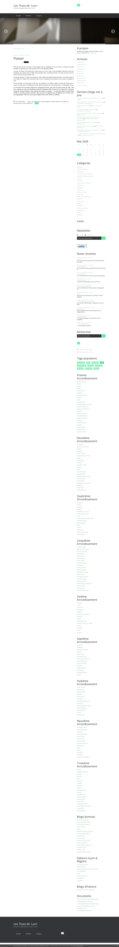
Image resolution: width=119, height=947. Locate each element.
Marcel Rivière (81, 267)
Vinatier (79, 774)
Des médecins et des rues (84, 910)
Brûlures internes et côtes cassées (87, 122)
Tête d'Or (80, 616)
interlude (79, 190)
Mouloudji (80, 752)
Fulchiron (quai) (81, 558)
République (80, 444)
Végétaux (80, 215)
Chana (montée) (81, 563)
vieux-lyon (99, 365)
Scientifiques (80, 210)
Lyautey (79, 625)
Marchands (80, 194)
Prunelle (79, 420)
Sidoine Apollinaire (82, 729)
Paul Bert (79, 785)
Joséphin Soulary (82, 520)
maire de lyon (82, 365)
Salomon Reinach (82, 672)
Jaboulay (79, 645)
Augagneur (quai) (82, 803)
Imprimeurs (80, 185)
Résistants (80, 206)
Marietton (80, 732)
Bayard (79, 467)
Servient (79, 792)
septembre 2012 (81, 64)
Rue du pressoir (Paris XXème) (86, 889)
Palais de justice (81, 570)
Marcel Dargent (81, 708)
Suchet (79, 458)
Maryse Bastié (81, 710)
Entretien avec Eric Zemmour (85, 126)
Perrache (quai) (81, 471)
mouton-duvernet (27, 103)
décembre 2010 (81, 78)
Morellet (79, 603)
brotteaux (95, 362)
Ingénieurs (80, 187)
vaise (88, 362)
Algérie (79, 388)
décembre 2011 (81, 69)
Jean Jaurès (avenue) (83, 659)
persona (15, 103)
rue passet (34, 101)
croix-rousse (81, 362)
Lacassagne (80, 808)
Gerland (79, 652)
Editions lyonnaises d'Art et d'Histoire (88, 869)
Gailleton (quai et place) (84, 483)
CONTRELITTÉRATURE (83, 111)
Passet (18, 58)
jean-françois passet (44, 101)
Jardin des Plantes (82, 418)
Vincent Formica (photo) (84, 852)
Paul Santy (80, 703)
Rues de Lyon (81, 838)
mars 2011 (80, 71)
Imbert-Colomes (81, 381)
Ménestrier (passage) (83, 409)
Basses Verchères (82, 551)
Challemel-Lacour (82, 656)
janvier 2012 (80, 67)
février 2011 (80, 73)
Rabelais (79, 783)
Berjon (79, 750)
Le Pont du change (82, 864)
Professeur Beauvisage (84, 705)
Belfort (79, 527)
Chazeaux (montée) (82, 572)
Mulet (78, 400)
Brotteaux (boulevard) (83, 614)
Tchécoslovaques (82, 316)
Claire (78, 748)
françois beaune (55, 101)
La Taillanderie (81, 871)
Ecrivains (79, 178)
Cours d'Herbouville (83, 514)
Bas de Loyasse (81, 567)
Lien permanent (19, 101)
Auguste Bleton (81, 523)
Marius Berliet (81, 692)
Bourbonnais (81, 736)
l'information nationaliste (84, 103)
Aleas (78, 873)
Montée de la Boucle (83, 511)
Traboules (80, 880)
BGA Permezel (81, 866)
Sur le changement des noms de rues (88, 903)
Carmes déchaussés (83, 590)
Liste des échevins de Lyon (84, 901)
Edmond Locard (81, 581)
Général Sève (81, 390)
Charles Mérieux (82, 668)
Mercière (79, 451)
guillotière (88, 368)
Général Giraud (81, 432)
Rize (78, 778)
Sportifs (79, 212)
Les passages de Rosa (83, 833)
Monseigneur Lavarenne (84, 583)
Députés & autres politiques (85, 176)
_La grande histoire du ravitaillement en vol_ (90, 98)
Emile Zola (80, 485)
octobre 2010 (81, 83)
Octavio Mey (80, 554)
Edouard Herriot (81, 274)
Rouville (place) (81, 402)
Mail (78, 525)
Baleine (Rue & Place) (83, 549)
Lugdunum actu (81, 847)
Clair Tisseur (80, 654)
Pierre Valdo (80, 560)
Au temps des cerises (87, 135)
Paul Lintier (80, 487)
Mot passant (80, 878)
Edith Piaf (80, 754)
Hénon (79, 259)
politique (90, 365)
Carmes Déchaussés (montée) (85, 301)
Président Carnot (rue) (83, 455)
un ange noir (64, 101)
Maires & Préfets (82, 192)
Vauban (79, 612)
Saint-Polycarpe (81, 422)
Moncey (79, 776)
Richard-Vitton (81, 799)
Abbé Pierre (80, 745)
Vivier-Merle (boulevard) (84, 806)
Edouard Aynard (81, 790)
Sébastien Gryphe (82, 661)
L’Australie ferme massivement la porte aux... (90, 102)
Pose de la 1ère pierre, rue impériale (87, 899)
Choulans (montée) (82, 576)
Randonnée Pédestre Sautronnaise (87, 119)
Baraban (79, 781)
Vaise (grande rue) (82, 743)
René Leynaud (81, 429)
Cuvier (79, 605)
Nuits (78, 516)
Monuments (80, 201)
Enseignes (80, 180)
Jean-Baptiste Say (82, 415)
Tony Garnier (81, 689)
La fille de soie (81, 836)
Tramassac (80, 565)
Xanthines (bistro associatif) (85, 831)
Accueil (18, 16)
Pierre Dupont (81, 427)
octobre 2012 (81, 62)
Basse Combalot (81, 663)
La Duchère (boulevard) (84, 286)
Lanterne (79, 393)
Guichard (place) (81, 797)
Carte (80, 221)
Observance (80, 574)
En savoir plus (80, 945)
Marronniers (80, 481)
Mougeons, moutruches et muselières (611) (89, 130)
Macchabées (80, 556)
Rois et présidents (82, 208)
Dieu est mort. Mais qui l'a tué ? (86, 109)
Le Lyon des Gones (82, 843)
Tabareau (80, 502)
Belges (79, 619)
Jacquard (79, 507)
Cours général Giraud (83, 324)
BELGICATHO (81, 124)
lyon (20, 103)
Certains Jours (81, 827)
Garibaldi (79, 628)
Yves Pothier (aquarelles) (84, 845)
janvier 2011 (80, 76)
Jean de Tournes (82, 465)
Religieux (79, 203)
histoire (96, 368)
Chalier (79, 712)
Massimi (79, 694)
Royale (79, 386)
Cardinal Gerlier (81, 547)
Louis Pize (80, 530)
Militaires (79, 199)
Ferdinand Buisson (82, 772)
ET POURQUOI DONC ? (83, 131)
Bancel (79, 769)
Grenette (79, 462)
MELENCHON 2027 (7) (83, 106)
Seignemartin (81, 309)
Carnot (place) (81, 453)
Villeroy (79, 788)
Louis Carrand (81, 586)
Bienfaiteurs (80, 171)
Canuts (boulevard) (82, 532)
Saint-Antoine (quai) (83, 446)
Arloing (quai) (81, 741)
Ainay (78, 469)
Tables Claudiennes (82, 406)
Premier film (80, 696)
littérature (80, 368)
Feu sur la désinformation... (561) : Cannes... (89, 113)
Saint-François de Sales (83, 476)
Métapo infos (81, 115)
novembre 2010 (81, 80)
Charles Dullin (81, 478)
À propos (39, 16)
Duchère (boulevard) (83, 757)
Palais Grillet (80, 460)
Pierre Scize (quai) (82, 734)
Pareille (79, 397)
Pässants (79, 665)
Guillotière (80, 647)
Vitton (79, 630)
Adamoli (79, 425)
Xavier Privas (80, 687)
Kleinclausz (80, 698)
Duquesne (80, 607)
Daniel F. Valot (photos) (84, 840)
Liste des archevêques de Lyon (86, 906)
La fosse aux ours (82, 876)
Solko (78, 829)
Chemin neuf (80, 588)
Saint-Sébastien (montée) (84, 404)
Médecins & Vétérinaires (84, 196)
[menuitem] (18, 15)
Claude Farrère (81, 794)
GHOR (78, 100)
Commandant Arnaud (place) (85, 518)
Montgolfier (80, 609)
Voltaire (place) (81, 280)
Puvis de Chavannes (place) (85, 623)
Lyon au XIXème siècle (83, 822)
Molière (79, 632)
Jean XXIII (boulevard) (83, 701)
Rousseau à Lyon (82, 908)
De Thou (79, 411)
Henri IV (79, 449)
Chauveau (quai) (81, 727)
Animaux (79, 167)
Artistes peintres (82, 169)
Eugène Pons (81, 534)
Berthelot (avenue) (82, 649)
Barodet (79, 509)
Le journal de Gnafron (83, 824)
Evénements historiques (84, 183)
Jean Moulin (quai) (82, 395)
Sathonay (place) (82, 413)
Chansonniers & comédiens (85, 174)
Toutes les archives (82, 85)
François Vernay (81, 579)
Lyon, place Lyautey (82, 820)
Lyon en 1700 (81, 849)
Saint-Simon (80, 738)
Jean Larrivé (80, 801)
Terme (79, 384)
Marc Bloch (80, 670)
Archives (28, 16)
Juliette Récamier (82, 621)
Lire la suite (93, 53)
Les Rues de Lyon (25, 5)
